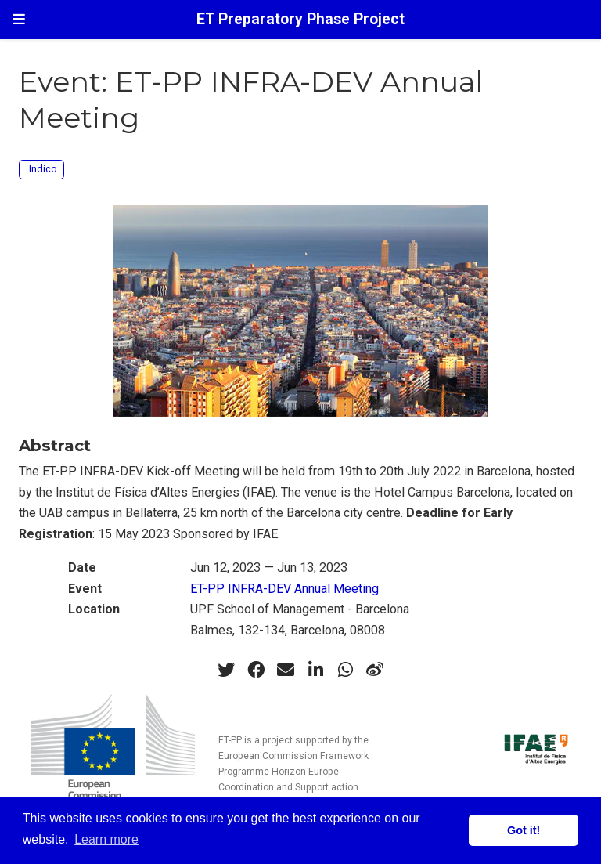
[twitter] (226, 669)
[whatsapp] (345, 669)
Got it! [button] (523, 830)
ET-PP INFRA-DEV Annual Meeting (284, 588)
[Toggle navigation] (19, 19)
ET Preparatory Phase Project (300, 19)
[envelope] (285, 669)
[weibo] (375, 669)
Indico (43, 169)
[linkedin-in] (315, 669)
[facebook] (256, 669)
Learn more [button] (106, 839)
